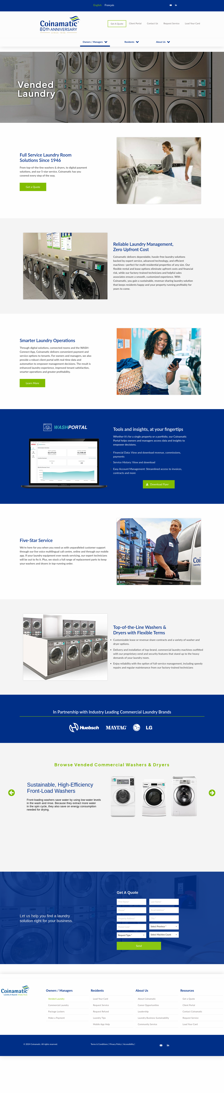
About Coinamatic (147, 998)
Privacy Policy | (115, 1044)
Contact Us (152, 23)
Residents (129, 42)
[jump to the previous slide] (11, 793)
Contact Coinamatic (192, 1011)
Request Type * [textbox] (125, 935)
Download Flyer (157, 484)
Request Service (171, 23)
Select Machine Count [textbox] (161, 934)
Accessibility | (129, 1044)
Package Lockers (56, 1011)
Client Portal (135, 23)
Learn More (32, 383)
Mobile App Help (101, 1024)
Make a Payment (56, 1018)
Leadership (143, 1011)
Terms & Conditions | (100, 1044)
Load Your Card (192, 23)
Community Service (147, 1024)
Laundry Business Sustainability (153, 1018)
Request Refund (101, 1011)
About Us (160, 42)
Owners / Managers (93, 42)
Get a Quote (33, 187)
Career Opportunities (148, 1005)
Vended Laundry (56, 998)
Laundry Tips (99, 1018)
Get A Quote (117, 23)
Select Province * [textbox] (158, 926)
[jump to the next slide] (212, 793)
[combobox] (131, 935)
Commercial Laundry (58, 1005)
